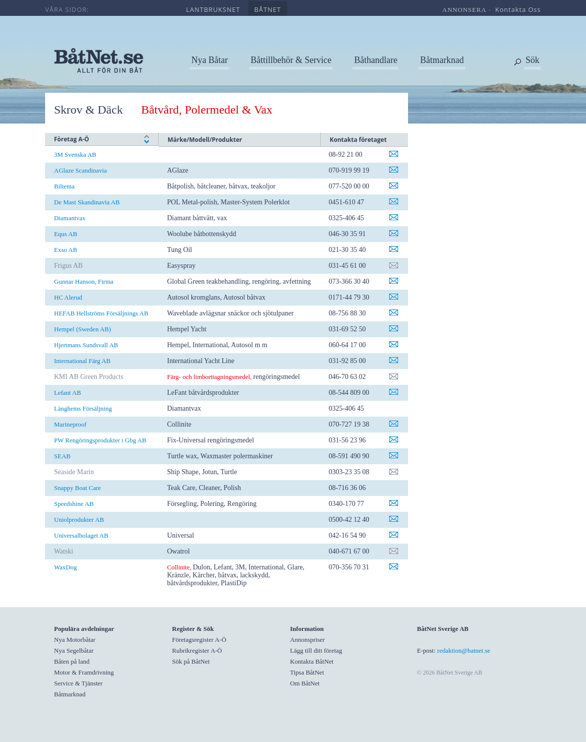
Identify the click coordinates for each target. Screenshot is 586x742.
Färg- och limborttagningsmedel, (209, 376)
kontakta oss (518, 9)
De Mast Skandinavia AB (87, 202)
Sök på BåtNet (191, 661)
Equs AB (65, 234)
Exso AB (65, 249)
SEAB (62, 456)
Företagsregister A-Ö (199, 639)
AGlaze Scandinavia (80, 170)
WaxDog (65, 567)
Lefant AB (67, 392)
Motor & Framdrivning (84, 672)
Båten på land (71, 661)
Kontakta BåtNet (312, 661)
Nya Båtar (209, 60)
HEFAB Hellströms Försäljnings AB (101, 313)
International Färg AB (82, 361)
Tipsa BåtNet (307, 672)
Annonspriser (307, 639)
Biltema (64, 186)
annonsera (464, 9)
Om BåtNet (305, 683)
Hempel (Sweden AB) (82, 329)
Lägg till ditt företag (316, 650)
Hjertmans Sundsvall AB (86, 345)
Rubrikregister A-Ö (197, 650)
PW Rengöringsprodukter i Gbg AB (100, 440)
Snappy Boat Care (77, 488)
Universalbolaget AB (81, 535)
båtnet (267, 9)
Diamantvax (70, 218)
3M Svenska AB (75, 154)
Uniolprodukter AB (79, 519)
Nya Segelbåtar (74, 650)
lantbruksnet (213, 9)
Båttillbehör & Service (290, 60)
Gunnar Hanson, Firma (84, 281)
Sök (532, 60)
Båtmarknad (442, 60)
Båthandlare (375, 60)
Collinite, (179, 567)
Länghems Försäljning (83, 408)
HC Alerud (68, 297)
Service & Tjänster (78, 683)
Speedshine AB (74, 503)
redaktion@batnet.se (463, 650)
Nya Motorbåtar (74, 639)
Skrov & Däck (88, 109)
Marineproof (70, 424)
